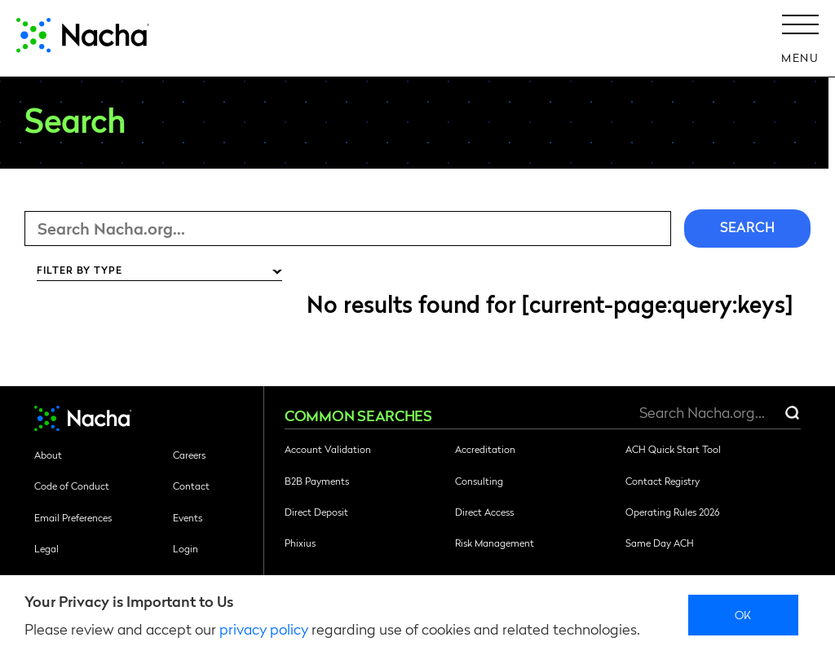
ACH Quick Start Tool (673, 448)
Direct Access (484, 511)
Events (187, 517)
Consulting (479, 480)
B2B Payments (317, 480)
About (48, 454)
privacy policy (263, 628)
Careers (189, 454)
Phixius (300, 542)
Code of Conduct (71, 485)
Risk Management (494, 542)
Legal (46, 548)
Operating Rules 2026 (672, 511)
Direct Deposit (316, 511)
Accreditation (485, 448)
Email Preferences (73, 517)
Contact (191, 485)
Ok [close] (743, 614)
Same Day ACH (659, 542)
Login (185, 548)
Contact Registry (662, 480)
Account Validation (328, 448)
